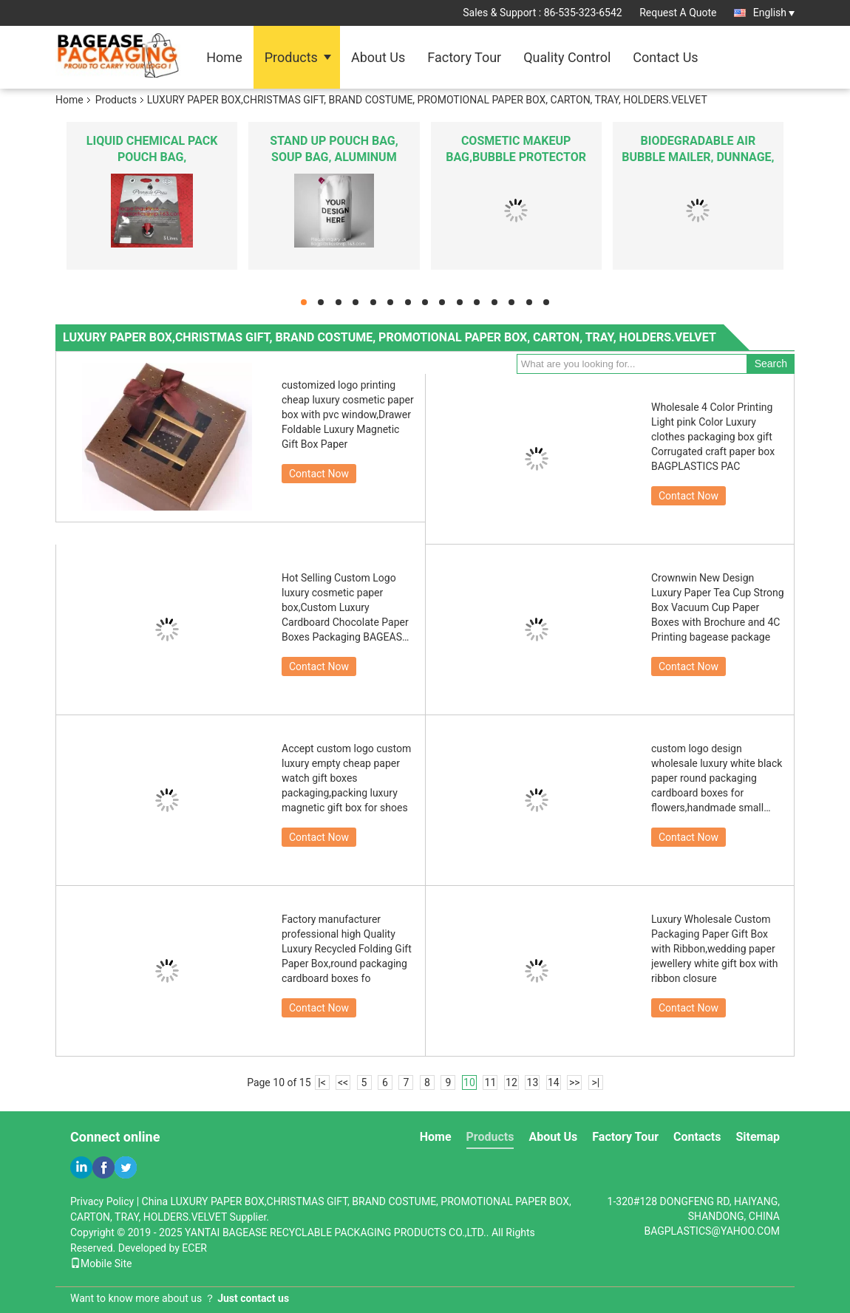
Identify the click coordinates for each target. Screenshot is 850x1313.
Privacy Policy (102, 1201)
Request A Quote (677, 12)
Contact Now (319, 474)
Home (224, 57)
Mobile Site (101, 1263)
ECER (194, 1248)
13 (533, 1082)
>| (595, 1082)
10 (469, 1082)
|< (322, 1082)
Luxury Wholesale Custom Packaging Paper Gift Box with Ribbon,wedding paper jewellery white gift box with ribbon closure (714, 948)
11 (491, 1082)
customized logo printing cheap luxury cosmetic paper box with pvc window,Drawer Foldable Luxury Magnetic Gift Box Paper (348, 414)
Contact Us (665, 57)
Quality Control (567, 57)
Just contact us (253, 1298)
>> (574, 1082)
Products (291, 57)
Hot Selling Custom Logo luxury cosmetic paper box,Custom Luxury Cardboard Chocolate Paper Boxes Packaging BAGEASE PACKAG (345, 608)
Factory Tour (464, 57)
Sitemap (757, 1137)
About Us (378, 57)
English (774, 12)
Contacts (697, 1137)
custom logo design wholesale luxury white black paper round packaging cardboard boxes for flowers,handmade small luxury (716, 779)
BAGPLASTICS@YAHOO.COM (712, 1231)
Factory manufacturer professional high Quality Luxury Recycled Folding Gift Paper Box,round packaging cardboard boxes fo (347, 948)
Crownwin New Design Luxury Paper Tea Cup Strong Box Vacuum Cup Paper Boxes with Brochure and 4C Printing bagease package (717, 607)
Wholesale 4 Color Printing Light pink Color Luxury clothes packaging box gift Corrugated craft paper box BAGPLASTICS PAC (713, 436)
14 (554, 1082)
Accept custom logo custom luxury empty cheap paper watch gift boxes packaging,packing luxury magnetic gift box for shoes (346, 778)
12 (511, 1082)
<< (343, 1082)
